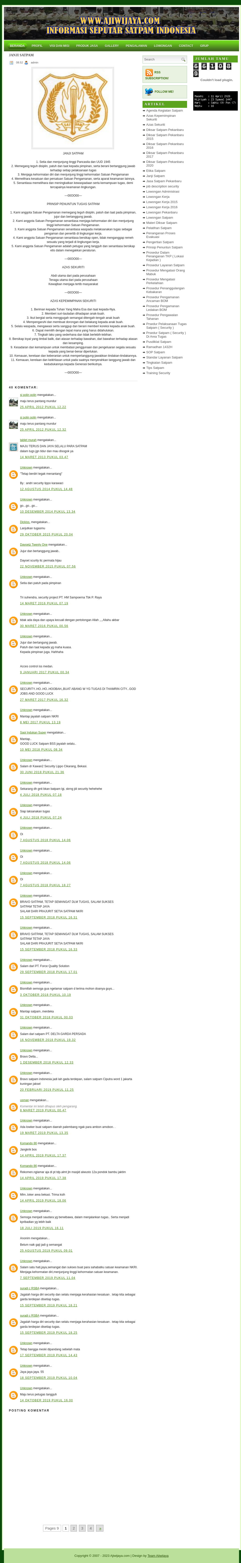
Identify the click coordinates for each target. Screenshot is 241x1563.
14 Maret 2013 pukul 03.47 (44, 457)
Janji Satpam (155, 176)
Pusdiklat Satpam (158, 342)
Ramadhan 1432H (159, 347)
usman (24, 1100)
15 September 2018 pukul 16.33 (48, 949)
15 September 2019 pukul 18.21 (48, 1305)
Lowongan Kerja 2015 (162, 202)
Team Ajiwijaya (158, 1556)
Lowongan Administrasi (162, 191)
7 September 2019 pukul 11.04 (47, 1278)
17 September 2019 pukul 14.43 (48, 1355)
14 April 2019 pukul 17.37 (43, 1155)
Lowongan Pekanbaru (162, 212)
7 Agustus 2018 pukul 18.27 (45, 885)
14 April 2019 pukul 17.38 (43, 1178)
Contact (186, 46)
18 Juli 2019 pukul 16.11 (42, 1228)
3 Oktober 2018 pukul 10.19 (45, 995)
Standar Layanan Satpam (164, 357)
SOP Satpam (155, 352)
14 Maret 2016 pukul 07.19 (44, 603)
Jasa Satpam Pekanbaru (163, 181)
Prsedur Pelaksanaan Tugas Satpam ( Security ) (166, 325)
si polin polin (28, 395)
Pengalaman (136, 46)
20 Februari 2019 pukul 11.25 (47, 1089)
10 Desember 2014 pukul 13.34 (47, 511)
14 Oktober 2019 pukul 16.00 (46, 1400)
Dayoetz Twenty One (34, 544)
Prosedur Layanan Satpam (165, 265)
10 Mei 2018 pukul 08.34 (41, 749)
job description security (162, 186)
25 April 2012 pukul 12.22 (43, 407)
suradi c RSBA (29, 1288)
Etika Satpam (155, 171)
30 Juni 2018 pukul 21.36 (42, 772)
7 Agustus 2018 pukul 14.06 (45, 840)
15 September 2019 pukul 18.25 (48, 1332)
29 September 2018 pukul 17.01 (48, 972)
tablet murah (28, 440)
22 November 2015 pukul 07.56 (48, 566)
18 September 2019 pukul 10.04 (48, 1378)
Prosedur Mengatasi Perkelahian (160, 281)
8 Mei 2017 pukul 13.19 (40, 722)
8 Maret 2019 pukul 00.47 (43, 1110)
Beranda (17, 46)
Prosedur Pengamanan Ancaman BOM (162, 299)
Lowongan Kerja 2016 (162, 207)
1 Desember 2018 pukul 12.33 (46, 1062)
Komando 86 (28, 1143)
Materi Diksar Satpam (161, 223)
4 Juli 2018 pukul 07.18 (41, 794)
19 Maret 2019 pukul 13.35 (44, 1133)
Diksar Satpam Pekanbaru (165, 130)
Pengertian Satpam (160, 242)
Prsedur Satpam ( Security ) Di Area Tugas (166, 334)
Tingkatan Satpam (159, 362)
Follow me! (164, 91)
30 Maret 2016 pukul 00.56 (44, 626)
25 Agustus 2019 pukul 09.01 (46, 1250)
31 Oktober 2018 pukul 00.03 (46, 1017)
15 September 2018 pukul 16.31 (48, 917)
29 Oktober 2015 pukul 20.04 (46, 534)
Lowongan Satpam (159, 217)
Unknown (26, 467)
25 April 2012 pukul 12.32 (43, 429)
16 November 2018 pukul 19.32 (48, 1040)
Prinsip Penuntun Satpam (164, 247)
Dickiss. (25, 522)
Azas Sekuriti (155, 124)
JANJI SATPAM (21, 55)
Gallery (112, 46)
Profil (37, 46)
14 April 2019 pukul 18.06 (43, 1200)
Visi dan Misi (59, 46)
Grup (204, 46)
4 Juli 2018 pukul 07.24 (41, 817)
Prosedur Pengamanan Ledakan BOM (162, 308)
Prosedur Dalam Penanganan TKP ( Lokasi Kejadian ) (165, 256)
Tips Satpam (155, 368)
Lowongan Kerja (157, 197)
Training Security (158, 373)
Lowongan (163, 46)
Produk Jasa (87, 46)
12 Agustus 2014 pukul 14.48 (46, 489)
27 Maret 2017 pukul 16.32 (44, 700)
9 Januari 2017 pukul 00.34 (44, 672)
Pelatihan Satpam (159, 228)
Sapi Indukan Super (33, 732)
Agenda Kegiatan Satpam (164, 110)
